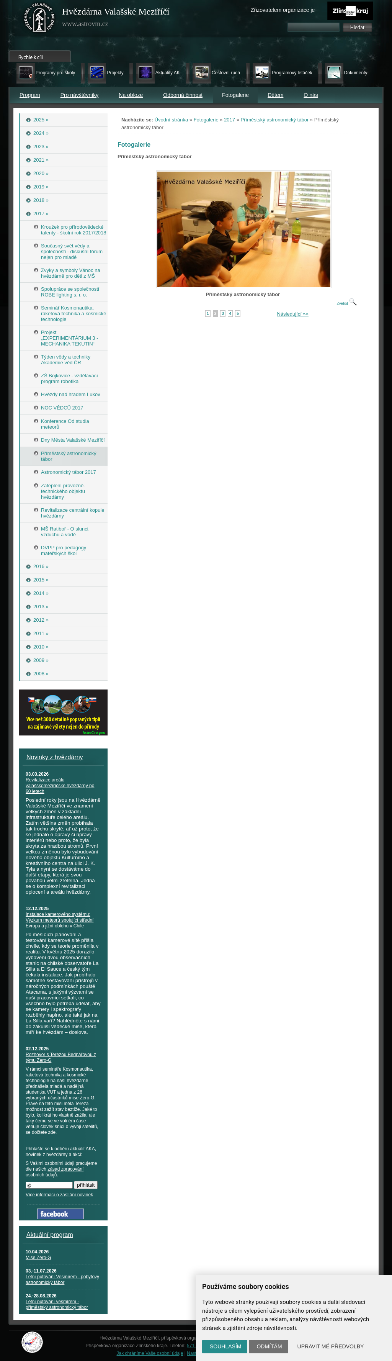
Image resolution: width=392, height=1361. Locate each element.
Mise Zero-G (38, 1257)
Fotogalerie (206, 120)
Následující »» (292, 314)
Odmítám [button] (269, 1346)
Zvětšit (346, 303)
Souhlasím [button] (225, 1346)
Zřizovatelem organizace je (283, 10)
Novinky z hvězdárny (54, 757)
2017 (229, 120)
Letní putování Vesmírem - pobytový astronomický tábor (62, 1279)
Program (30, 95)
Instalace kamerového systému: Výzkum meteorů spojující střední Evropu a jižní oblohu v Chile (59, 920)
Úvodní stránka (171, 120)
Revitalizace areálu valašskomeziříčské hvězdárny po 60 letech (60, 785)
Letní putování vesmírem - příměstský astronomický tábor (57, 1304)
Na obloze (131, 95)
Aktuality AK (167, 72)
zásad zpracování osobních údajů (54, 1172)
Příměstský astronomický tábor (275, 120)
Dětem (275, 95)
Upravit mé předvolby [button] (330, 1346)
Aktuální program (49, 1235)
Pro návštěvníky (79, 95)
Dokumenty (356, 72)
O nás (311, 95)
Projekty (115, 72)
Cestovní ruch (226, 72)
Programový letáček (292, 72)
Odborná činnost (183, 95)
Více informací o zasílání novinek (59, 1194)
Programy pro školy (55, 72)
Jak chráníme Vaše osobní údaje (150, 1353)
